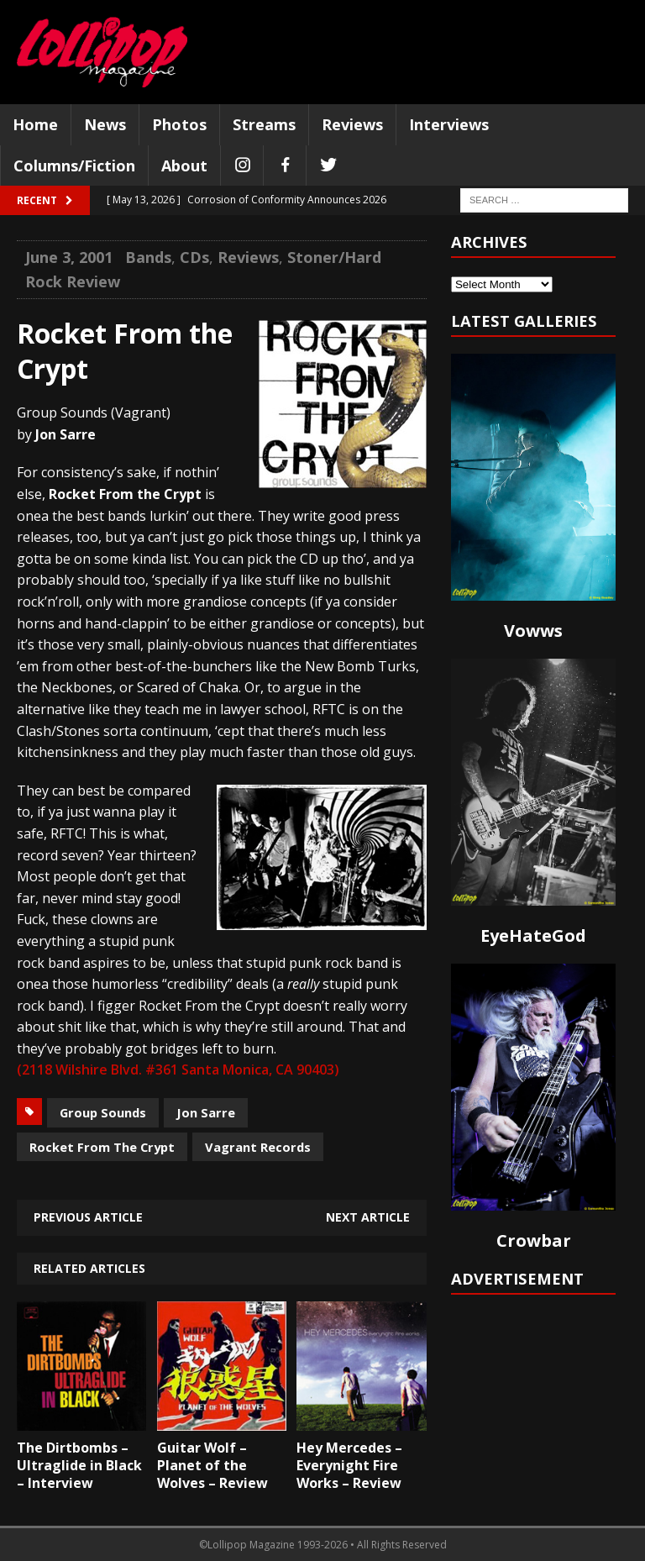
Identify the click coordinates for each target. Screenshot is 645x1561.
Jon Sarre (205, 1112)
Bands (148, 257)
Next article (368, 1217)
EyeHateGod (533, 935)
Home (35, 124)
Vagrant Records (258, 1146)
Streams (264, 124)
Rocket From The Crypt (102, 1146)
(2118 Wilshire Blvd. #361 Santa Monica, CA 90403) (178, 1069)
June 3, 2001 (69, 257)
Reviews (352, 124)
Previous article (88, 1217)
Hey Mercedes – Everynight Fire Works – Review (349, 1465)
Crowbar (533, 1240)
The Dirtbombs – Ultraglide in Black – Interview (79, 1465)
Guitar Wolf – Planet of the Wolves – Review (212, 1465)
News (105, 124)
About (184, 165)
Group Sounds (103, 1112)
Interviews (449, 124)
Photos (179, 124)
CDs (194, 257)
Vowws (533, 630)
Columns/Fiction (74, 165)
